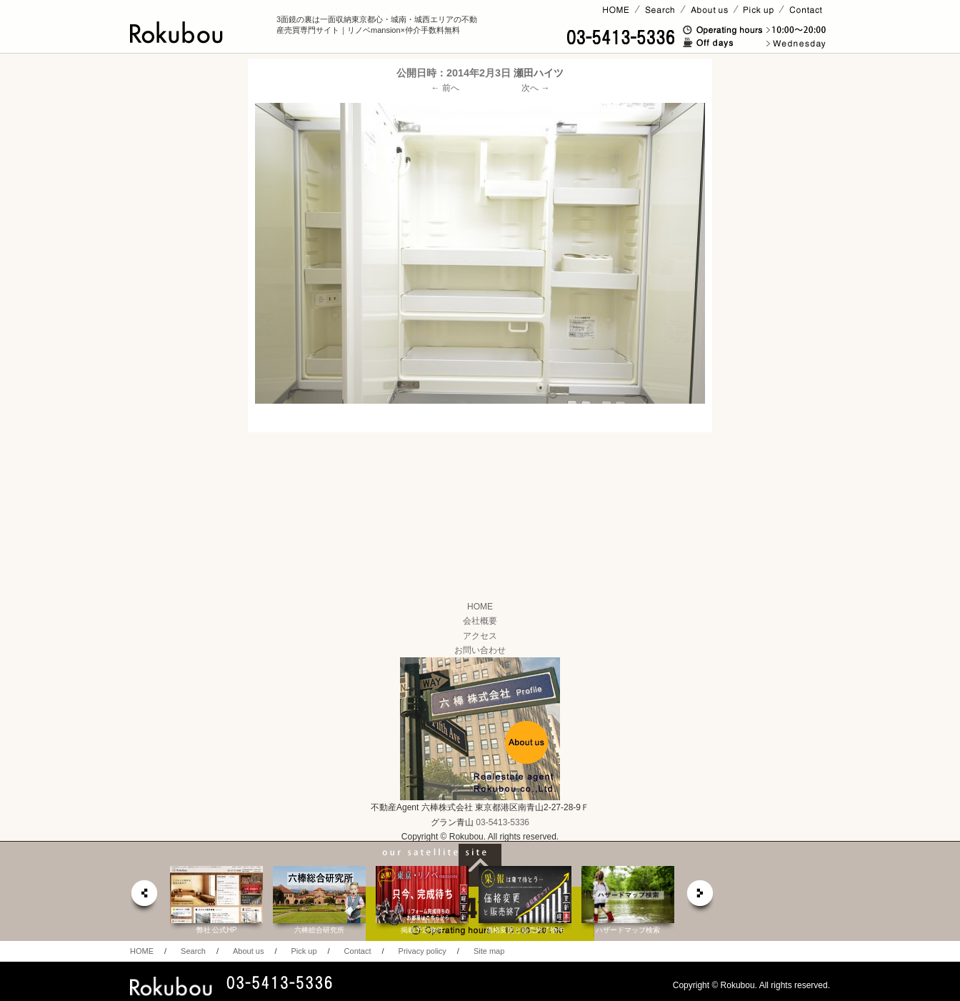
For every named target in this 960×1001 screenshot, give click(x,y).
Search (193, 951)
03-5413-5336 (502, 822)
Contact (357, 951)
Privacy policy (422, 951)
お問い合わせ (480, 650)
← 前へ (445, 88)
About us (248, 951)
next (700, 897)
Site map (489, 951)
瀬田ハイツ (539, 73)
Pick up (303, 951)
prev (143, 897)
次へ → (535, 88)
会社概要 (480, 621)
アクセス (480, 636)
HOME (480, 607)
